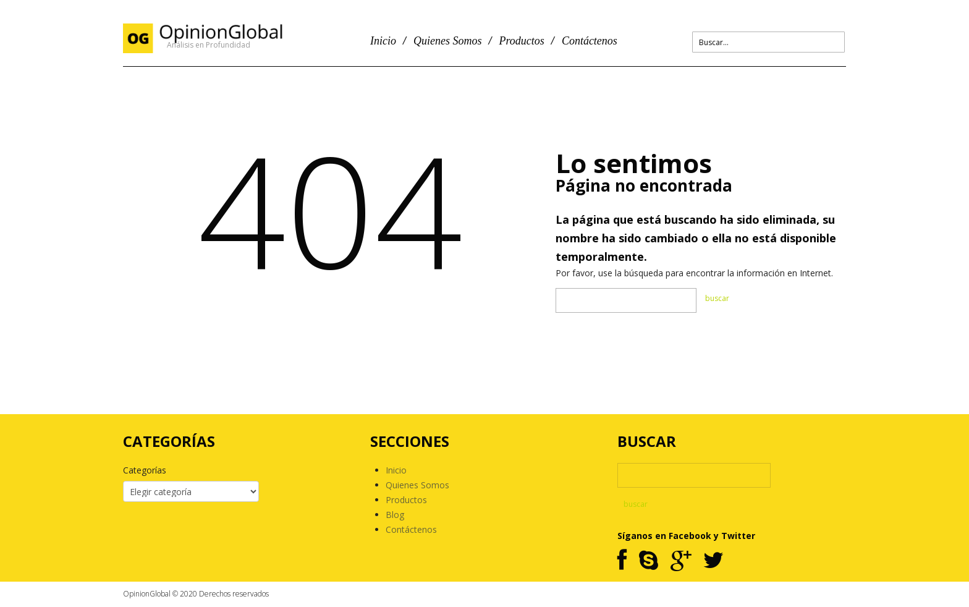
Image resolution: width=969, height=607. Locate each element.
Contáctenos (589, 41)
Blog (395, 514)
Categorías (144, 470)
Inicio (383, 41)
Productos (521, 41)
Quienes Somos (447, 41)
